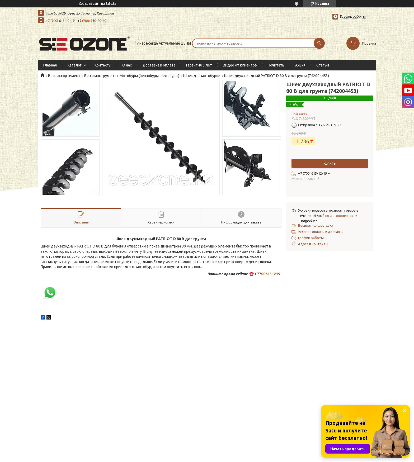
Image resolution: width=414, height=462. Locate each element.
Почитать (276, 65)
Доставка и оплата (159, 65)
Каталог (75, 65)
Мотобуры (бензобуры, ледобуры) (149, 76)
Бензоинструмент (100, 76)
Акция (300, 65)
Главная (50, 65)
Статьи (322, 65)
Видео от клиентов (240, 65)
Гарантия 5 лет (199, 65)
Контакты (103, 65)
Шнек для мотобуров (201, 76)
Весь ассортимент (64, 76)
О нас (127, 65)
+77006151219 (267, 274)
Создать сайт (89, 3)
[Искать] (319, 43)
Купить (330, 163)
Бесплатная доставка (315, 225)
